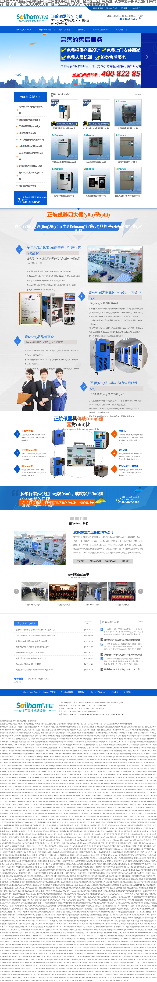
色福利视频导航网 (41, 900)
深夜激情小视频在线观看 (125, 822)
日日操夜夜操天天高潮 (99, 739)
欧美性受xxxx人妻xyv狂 (36, 977)
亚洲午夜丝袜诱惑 (47, 840)
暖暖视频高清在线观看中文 (34, 962)
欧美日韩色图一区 (33, 852)
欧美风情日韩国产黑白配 (98, 825)
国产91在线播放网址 (144, 909)
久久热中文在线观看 (63, 834)
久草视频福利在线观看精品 (24, 751)
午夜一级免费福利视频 (93, 939)
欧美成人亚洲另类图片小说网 (59, 873)
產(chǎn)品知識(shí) (100, 30)
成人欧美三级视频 (102, 745)
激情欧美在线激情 (9, 852)
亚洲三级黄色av (51, 780)
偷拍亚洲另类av (20, 763)
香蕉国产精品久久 (130, 909)
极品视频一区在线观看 (59, 748)
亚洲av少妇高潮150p (139, 825)
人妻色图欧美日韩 (147, 962)
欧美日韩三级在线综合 (10, 742)
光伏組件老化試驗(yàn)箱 (30, 166)
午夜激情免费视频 (28, 736)
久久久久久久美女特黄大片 (96, 882)
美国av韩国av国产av (35, 921)
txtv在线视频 (112, 840)
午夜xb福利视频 (116, 777)
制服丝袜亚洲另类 (70, 763)
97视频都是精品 (77, 867)
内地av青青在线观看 (141, 888)
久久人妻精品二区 (6, 810)
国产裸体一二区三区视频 (98, 774)
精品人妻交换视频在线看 (127, 974)
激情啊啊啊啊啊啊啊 (79, 828)
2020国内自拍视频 (116, 968)
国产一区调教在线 (146, 924)
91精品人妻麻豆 (142, 804)
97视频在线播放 (111, 763)
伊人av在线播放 (105, 951)
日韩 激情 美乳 (106, 804)
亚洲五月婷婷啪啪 (59, 885)
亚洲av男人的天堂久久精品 (54, 733)
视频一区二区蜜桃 (16, 807)
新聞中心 (81, 30)
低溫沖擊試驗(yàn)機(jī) (30, 126)
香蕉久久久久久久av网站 (22, 813)
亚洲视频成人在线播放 (135, 760)
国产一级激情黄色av (87, 909)
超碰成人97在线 (74, 953)
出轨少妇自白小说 (23, 760)
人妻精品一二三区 (123, 965)
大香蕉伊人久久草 (29, 804)
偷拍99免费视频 (84, 798)
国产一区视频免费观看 (70, 792)
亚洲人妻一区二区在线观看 (73, 816)
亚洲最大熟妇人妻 (140, 858)
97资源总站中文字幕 (138, 754)
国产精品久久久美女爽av (109, 733)
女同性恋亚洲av (9, 888)
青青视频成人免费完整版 (117, 745)
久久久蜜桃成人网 (52, 924)
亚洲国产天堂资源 (88, 849)
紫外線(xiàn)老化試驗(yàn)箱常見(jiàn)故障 (31, 641)
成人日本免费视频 (70, 736)
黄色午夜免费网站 (60, 951)
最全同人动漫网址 (97, 798)
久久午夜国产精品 (51, 795)
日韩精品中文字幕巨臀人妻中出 (42, 771)
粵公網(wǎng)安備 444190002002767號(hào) (107, 714)
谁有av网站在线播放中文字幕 (137, 897)
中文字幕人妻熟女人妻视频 (50, 882)
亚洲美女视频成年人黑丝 (33, 953)
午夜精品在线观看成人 (21, 810)
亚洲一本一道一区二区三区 (58, 777)
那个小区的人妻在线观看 (136, 959)
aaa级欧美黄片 (7, 974)
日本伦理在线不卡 (6, 837)
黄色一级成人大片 (51, 745)
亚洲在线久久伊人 (76, 948)
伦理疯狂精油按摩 (128, 751)
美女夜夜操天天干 (101, 849)
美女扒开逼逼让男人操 (14, 885)
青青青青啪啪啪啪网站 (136, 774)
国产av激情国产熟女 (115, 870)
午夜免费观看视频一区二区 (103, 962)
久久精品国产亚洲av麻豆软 (32, 786)
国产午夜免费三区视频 (86, 727)
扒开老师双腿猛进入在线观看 (79, 774)
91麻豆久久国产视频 (103, 760)
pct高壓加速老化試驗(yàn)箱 (31, 156)
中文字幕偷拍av (79, 780)
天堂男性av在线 (57, 798)
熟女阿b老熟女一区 (37, 745)
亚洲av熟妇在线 (11, 876)
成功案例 (119, 30)
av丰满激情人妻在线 (23, 771)
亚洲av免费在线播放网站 (89, 930)
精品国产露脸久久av (136, 769)
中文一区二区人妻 (40, 846)
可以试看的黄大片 (101, 771)
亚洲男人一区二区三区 (140, 795)
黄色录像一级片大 (44, 864)
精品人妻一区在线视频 (75, 748)
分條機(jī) (32, 679)
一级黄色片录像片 (18, 766)
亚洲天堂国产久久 (140, 813)
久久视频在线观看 (103, 885)
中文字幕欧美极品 (125, 739)
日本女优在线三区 (130, 816)
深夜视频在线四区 (88, 777)
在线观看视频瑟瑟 (110, 822)
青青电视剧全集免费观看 (88, 956)
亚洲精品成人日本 (145, 733)
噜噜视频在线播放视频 (55, 736)
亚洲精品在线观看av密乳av (36, 763)
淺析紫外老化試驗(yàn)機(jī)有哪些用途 (122, 642)
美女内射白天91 (44, 909)
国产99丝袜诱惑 (132, 834)
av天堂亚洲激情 (122, 769)
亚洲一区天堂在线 (136, 945)
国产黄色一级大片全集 (79, 834)
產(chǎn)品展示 (64, 30)
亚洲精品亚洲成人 (90, 852)
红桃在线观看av (90, 780)
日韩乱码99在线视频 (121, 810)
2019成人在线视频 (109, 891)
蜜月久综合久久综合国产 (70, 751)
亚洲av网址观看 (100, 909)
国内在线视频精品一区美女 (91, 733)
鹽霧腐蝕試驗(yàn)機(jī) (30, 120)
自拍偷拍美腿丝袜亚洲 (116, 819)
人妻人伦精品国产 (63, 891)
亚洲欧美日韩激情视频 (91, 951)
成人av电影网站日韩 (35, 739)
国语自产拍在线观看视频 (145, 748)
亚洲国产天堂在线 (50, 730)
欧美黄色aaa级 (98, 736)
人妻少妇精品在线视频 (92, 769)
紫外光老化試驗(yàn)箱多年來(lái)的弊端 (31, 658)
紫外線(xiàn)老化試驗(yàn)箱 (31, 110)
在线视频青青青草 (134, 927)
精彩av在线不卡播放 (51, 962)
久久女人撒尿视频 (144, 766)
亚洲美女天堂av (81, 822)
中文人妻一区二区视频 (31, 807)
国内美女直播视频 (138, 739)
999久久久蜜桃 (99, 912)
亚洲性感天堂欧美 (47, 819)
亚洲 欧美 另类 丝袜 (34, 757)
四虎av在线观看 (128, 888)
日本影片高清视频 (65, 825)
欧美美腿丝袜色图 (103, 956)
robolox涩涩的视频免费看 (92, 843)
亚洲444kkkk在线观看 (45, 903)
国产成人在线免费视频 (14, 774)
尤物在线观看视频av (49, 786)
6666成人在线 (102, 870)
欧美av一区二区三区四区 (18, 819)
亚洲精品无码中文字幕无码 (92, 867)
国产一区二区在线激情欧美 (31, 882)
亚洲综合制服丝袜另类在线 (66, 730)
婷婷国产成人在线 (59, 956)
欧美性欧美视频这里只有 (85, 876)
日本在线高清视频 (102, 918)
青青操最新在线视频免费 (54, 763)
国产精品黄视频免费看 (52, 813)
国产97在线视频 (7, 780)
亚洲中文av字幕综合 (12, 792)
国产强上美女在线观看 (102, 727)
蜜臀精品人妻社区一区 (107, 730)
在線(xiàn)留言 (135, 8)
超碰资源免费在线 (44, 783)
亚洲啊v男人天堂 (55, 822)
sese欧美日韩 (89, 900)
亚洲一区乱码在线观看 (23, 828)
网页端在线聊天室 (108, 846)
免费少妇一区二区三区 (25, 777)
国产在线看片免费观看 (138, 831)
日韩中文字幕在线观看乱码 (55, 789)
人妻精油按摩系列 (62, 774)
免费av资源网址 (102, 852)
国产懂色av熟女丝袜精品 (59, 849)
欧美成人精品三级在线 (109, 858)
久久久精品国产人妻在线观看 (104, 876)
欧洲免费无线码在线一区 (80, 754)
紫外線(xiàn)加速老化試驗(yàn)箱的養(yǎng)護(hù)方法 (36, 630)
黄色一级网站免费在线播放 (63, 766)
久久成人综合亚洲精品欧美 (134, 930)
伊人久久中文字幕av (122, 736)
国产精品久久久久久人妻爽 (34, 906)
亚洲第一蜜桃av (133, 733)
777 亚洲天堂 (89, 906)
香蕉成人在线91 (23, 834)
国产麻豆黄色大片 (59, 903)
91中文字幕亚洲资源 (22, 789)
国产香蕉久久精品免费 (96, 822)
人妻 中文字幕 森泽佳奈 (104, 855)
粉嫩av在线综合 (109, 736)
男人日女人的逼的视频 (19, 739)
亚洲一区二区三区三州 (109, 843)
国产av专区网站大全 (18, 754)
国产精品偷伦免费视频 (13, 843)
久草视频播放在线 (19, 864)
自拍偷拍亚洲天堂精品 (23, 733)
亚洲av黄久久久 (112, 739)
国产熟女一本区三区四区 (78, 936)
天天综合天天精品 (142, 789)
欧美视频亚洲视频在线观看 (44, 742)
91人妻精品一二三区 (111, 798)
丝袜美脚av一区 (56, 792)
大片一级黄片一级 (75, 924)
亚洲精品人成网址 (46, 852)
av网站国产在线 (7, 813)
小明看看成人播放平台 (78, 968)
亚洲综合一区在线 (48, 837)
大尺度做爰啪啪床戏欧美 (38, 760)
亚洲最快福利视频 (30, 903)
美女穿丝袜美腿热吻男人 (78, 974)
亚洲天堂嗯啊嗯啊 (50, 906)
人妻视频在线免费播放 (133, 819)
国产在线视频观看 (8, 733)
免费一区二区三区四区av (108, 948)
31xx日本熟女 (78, 837)
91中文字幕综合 (100, 748)
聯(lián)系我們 (98, 8)
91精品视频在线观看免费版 (99, 783)
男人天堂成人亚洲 (38, 733)
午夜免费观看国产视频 (14, 858)
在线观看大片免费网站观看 (44, 876)
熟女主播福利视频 (88, 807)
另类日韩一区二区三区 (48, 974)
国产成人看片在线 (14, 736)
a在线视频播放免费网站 (98, 754)
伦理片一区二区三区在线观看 (38, 873)
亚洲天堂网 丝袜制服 (133, 828)
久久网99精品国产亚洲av (103, 807)
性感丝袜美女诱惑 (35, 918)
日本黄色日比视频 (31, 783)
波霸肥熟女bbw (21, 852)
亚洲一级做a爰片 (50, 977)
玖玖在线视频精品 (110, 742)
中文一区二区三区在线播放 (92, 810)
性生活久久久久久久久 (38, 930)
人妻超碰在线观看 (8, 763)
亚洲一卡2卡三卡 (65, 867)
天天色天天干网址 (90, 795)
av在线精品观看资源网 (47, 870)
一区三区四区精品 (76, 891)
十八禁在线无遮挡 (112, 766)
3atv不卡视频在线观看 (118, 760)
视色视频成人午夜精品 (16, 783)
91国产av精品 (122, 763)
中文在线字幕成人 (79, 927)
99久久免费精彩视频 (46, 894)
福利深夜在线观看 (10, 777)
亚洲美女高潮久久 (70, 801)
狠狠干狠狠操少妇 (141, 757)
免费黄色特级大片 (77, 795)
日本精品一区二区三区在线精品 (42, 956)
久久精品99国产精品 (135, 730)
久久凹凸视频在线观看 (53, 751)
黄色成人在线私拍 (119, 924)
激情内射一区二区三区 (91, 837)
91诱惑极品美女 (52, 846)
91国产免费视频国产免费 (97, 813)
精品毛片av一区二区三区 (18, 873)
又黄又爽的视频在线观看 (40, 933)
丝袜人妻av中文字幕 (17, 727)
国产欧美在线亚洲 (138, 915)
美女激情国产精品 (117, 727)
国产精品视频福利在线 (91, 948)
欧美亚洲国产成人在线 (63, 870)
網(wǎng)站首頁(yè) (23, 30)
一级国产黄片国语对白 (140, 843)
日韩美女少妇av (125, 906)
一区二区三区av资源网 (13, 867)
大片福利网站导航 (129, 936)
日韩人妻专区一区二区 (27, 798)
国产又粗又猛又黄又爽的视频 (134, 727)
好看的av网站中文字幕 (50, 739)
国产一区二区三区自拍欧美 (17, 757)
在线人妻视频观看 (145, 763)
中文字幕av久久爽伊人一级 (48, 754)
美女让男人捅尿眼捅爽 (69, 918)
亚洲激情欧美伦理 (89, 816)
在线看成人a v (130, 807)
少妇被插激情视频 (14, 900)
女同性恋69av (4, 727)
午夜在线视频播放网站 (143, 751)
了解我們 (80, 561)
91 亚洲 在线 (29, 846)
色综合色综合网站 (41, 736)
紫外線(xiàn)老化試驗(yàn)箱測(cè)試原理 (123, 656)
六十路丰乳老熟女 (44, 727)
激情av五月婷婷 (119, 962)
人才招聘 (127, 692)
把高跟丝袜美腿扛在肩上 (74, 903)
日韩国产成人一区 (52, 867)
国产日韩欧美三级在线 (118, 971)
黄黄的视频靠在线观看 (70, 727)
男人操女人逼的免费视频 (64, 921)
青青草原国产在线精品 (32, 766)
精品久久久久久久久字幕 (147, 834)
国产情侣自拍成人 (78, 980)
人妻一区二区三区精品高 (125, 742)
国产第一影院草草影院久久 (48, 825)
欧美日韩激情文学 (69, 933)
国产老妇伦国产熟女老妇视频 (12, 804)
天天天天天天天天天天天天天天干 (115, 834)
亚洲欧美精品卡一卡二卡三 (64, 757)
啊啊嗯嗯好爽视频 (112, 748)
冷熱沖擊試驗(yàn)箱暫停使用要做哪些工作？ (32, 647)
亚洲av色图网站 (107, 810)
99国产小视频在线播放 (55, 760)
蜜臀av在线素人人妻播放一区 (14, 891)
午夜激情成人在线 (132, 977)
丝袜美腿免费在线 (76, 915)
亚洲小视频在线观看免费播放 (124, 757)
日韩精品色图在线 (73, 771)
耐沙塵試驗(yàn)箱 (27, 186)
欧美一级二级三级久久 (38, 780)
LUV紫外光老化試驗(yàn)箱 (31, 140)
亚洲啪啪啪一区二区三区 (93, 980)
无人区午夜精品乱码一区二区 (110, 903)
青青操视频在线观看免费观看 (128, 801)
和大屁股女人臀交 (107, 757)
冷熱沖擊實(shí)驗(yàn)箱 (30, 146)
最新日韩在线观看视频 (84, 763)
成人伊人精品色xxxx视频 (87, 885)
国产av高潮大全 (128, 777)
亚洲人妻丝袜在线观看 (136, 810)
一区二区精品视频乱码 (41, 822)
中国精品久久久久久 (32, 816)
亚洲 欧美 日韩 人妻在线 (114, 909)
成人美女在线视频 (24, 930)
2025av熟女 (75, 786)
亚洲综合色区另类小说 (31, 825)
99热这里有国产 (95, 804)
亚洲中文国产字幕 (94, 757)
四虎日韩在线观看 (28, 843)
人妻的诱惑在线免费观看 (12, 849)
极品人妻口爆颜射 (122, 980)
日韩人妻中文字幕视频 (58, 855)
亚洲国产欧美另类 (91, 945)
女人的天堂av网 (113, 906)
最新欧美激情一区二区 (22, 927)
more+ (88, 623)
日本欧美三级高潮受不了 (136, 864)
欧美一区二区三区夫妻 (8, 771)
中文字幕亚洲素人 (49, 879)
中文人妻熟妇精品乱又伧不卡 (83, 840)
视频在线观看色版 (14, 945)
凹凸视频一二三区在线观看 (63, 840)
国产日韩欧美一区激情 (140, 891)
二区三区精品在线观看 (79, 870)
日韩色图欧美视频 (32, 754)
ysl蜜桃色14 (123, 733)
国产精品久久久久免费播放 (81, 739)
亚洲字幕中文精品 (36, 834)
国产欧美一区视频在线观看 (24, 748)
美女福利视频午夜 (150, 921)
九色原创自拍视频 (99, 763)
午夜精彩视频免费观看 (125, 858)
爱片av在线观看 (40, 888)
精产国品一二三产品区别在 (134, 783)
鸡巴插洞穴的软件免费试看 (126, 840)
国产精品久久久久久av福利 (40, 936)
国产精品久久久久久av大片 (104, 792)
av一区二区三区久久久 (55, 843)
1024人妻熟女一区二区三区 (40, 915)
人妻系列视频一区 (32, 870)
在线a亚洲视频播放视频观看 (144, 742)
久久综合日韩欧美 (75, 777)
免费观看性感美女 (142, 936)
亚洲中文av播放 (127, 885)
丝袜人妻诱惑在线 (62, 953)
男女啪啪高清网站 (8, 795)
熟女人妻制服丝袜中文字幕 (143, 918)
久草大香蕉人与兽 (24, 745)
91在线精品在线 (71, 855)
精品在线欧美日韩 (16, 855)
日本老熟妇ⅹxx (79, 742)
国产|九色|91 (19, 903)
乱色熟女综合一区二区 (107, 915)
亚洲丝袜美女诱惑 (88, 879)
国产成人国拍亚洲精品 (44, 804)
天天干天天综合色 (41, 843)
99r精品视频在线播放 (107, 837)
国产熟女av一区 (128, 813)
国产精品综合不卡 (59, 807)
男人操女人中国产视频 (103, 879)
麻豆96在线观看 (115, 885)
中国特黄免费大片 (24, 915)
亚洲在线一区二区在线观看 (16, 939)
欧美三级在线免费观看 (98, 888)
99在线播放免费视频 (84, 864)
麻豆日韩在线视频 (75, 879)
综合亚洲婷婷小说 (70, 861)
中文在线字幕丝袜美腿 (103, 777)
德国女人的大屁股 (72, 885)
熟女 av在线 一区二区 (147, 745)
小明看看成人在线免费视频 (72, 810)
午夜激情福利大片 (81, 942)
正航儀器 (124, 8)
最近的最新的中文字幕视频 (79, 804)
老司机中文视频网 (63, 906)
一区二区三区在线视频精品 (96, 873)
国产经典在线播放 (65, 739)
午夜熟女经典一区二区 (32, 891)
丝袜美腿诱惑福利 (112, 882)
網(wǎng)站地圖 (111, 8)
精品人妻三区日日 (32, 894)
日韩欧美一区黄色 (101, 840)
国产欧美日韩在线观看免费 (92, 891)
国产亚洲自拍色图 (45, 807)
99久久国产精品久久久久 (78, 894)
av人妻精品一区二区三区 (118, 897)
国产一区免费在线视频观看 (45, 774)
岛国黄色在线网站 (125, 825)
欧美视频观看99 (142, 798)
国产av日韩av (63, 924)
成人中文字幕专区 (32, 939)
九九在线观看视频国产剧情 (93, 959)
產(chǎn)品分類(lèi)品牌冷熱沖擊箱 (28, 664)
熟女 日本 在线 (28, 855)
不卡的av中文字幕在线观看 (51, 918)
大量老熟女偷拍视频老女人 (65, 942)
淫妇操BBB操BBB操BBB (127, 798)
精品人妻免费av (43, 801)
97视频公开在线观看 (129, 804)
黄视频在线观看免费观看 (134, 792)
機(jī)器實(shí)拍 (110, 561)
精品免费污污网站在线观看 (94, 742)
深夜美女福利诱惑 (52, 888)
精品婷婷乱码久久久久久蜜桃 (118, 849)
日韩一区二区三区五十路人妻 (107, 780)
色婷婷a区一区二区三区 (78, 873)
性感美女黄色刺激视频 (124, 795)
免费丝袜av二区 (76, 745)
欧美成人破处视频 (119, 977)
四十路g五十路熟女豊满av (54, 965)
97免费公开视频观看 (56, 801)
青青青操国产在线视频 (85, 736)
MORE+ (138, 94)
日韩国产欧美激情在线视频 (110, 789)
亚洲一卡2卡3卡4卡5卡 (41, 777)
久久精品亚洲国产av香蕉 (146, 953)
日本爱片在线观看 (37, 813)
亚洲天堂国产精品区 (124, 843)
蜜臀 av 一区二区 (121, 927)
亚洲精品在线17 (109, 912)
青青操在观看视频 (103, 816)
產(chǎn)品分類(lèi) (30, 96)
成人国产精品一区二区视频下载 (32, 730)
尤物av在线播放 (31, 864)
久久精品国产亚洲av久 (123, 915)
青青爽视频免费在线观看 (74, 852)
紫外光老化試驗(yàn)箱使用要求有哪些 (30, 653)
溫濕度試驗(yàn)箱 (27, 133)
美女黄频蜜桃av (39, 751)
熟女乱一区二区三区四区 (24, 795)
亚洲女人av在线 (40, 867)
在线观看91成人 (64, 831)
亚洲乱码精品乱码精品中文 (48, 939)
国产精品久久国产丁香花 (13, 786)
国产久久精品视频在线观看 (117, 864)
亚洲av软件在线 (10, 760)
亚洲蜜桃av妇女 (17, 831)
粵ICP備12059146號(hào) (79, 714)
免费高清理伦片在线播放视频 (40, 912)
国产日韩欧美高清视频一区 (59, 936)
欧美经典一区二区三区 (53, 927)
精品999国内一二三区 (128, 771)
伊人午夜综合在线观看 (114, 813)
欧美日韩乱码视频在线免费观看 (91, 786)
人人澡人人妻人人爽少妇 (15, 879)
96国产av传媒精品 (102, 751)
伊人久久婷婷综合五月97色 (40, 792)
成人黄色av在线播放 (117, 816)
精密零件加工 (43, 679)
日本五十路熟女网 (23, 912)
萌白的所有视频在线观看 (144, 870)
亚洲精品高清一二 (114, 771)
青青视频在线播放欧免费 (8, 924)
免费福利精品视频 (30, 727)
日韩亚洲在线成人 (47, 766)
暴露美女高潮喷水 (135, 849)
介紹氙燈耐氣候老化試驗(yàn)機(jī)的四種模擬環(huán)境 (37, 635)
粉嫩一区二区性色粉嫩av (12, 971)
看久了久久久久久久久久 (93, 921)
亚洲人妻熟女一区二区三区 (40, 959)
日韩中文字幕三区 (121, 730)
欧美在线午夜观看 (28, 867)
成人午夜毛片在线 (81, 757)
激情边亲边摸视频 (137, 879)
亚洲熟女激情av (65, 769)
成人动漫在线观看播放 (21, 780)
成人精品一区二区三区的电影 (18, 918)
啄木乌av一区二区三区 (65, 780)
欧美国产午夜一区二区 (87, 751)
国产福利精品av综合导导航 (73, 843)
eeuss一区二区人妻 (48, 921)
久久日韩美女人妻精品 (138, 948)
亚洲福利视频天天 (124, 754)
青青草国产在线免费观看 (61, 804)
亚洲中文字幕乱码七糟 (13, 730)
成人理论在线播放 (67, 882)
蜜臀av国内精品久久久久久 (140, 906)
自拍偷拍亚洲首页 (55, 933)
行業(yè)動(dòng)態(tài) (26, 623)
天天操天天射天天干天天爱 (139, 736)
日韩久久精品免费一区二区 (106, 795)
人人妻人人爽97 (131, 953)
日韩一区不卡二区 (25, 933)
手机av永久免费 (108, 959)
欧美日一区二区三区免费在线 (33, 858)
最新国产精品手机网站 (99, 864)
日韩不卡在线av (133, 763)
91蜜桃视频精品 (150, 939)
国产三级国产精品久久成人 (141, 876)
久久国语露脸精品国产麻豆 (88, 965)
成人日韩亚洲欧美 (147, 828)
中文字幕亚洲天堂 (78, 939)
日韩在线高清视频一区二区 (132, 968)
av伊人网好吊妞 (27, 945)
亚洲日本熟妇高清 (119, 807)
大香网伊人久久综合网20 (128, 748)
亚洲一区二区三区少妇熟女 (13, 951)
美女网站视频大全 (104, 945)
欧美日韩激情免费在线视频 (113, 936)
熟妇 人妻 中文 (89, 748)
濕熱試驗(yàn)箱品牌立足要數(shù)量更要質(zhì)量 (34, 670)
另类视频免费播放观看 (21, 837)
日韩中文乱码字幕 (149, 769)
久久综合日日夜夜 (69, 858)
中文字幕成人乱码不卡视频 (134, 894)
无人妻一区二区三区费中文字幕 (16, 897)
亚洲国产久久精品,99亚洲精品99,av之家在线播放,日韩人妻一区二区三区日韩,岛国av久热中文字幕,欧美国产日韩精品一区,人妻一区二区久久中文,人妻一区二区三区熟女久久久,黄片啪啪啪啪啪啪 (66, 724)
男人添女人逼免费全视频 (72, 733)
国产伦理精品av (82, 801)
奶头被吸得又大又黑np (130, 861)
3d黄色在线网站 (56, 727)
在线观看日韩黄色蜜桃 (116, 783)
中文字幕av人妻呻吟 (93, 927)
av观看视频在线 (25, 792)
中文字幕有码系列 (28, 900)
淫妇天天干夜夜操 (95, 846)
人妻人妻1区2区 (142, 840)
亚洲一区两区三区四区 (55, 810)
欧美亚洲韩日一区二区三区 (140, 780)
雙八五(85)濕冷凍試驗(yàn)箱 (31, 175)
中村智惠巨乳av (111, 754)
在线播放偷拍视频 (13, 769)
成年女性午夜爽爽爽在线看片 (20, 959)
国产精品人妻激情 (29, 774)
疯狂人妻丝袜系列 (125, 939)
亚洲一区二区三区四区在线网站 (142, 837)
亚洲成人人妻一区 (48, 757)
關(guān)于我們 (45, 30)
